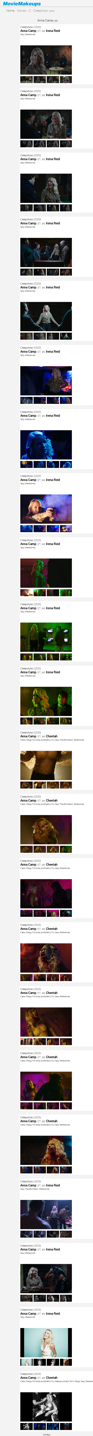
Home (10, 10)
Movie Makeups (26, 3)
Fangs (29, 739)
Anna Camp (47, 20)
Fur (52, 739)
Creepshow (26, 27)
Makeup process (62, 1381)
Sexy (22, 34)
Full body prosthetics (41, 739)
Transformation (66, 739)
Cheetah (51, 736)
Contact (46, 1434)
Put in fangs (75, 1381)
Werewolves (30, 34)
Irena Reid (53, 31)
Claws (22, 739)
